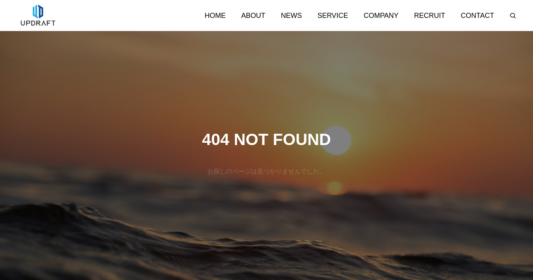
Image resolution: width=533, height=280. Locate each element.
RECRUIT (429, 15)
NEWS (291, 15)
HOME (215, 15)
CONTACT (477, 15)
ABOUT (253, 15)
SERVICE (332, 15)
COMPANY (381, 15)
